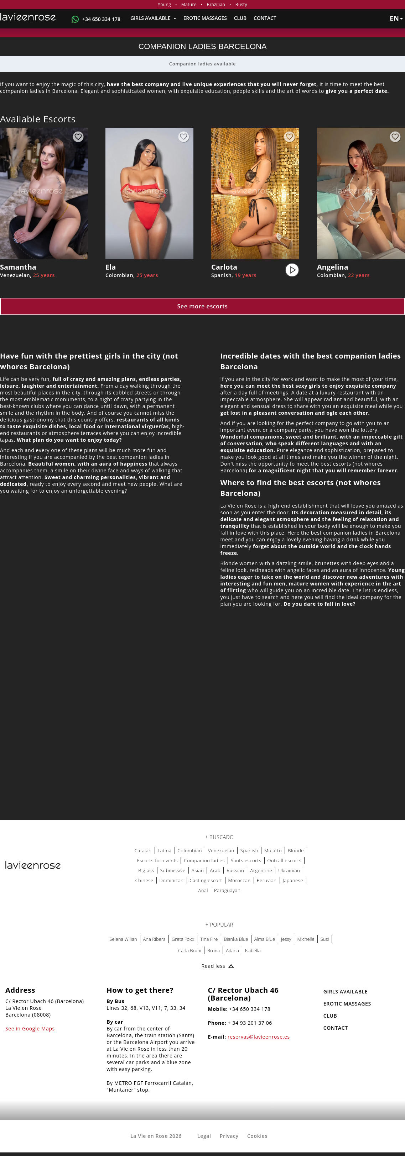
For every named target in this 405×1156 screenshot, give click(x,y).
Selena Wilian (123, 939)
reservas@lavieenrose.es (259, 1036)
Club (240, 18)
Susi (325, 939)
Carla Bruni (189, 950)
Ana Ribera (154, 939)
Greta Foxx (183, 939)
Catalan (143, 850)
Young (164, 4)
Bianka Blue (236, 939)
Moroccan (239, 880)
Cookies (257, 1136)
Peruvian (267, 880)
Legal (204, 1136)
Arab (215, 870)
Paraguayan (227, 890)
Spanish (249, 850)
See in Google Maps (30, 1028)
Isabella (253, 950)
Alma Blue (264, 939)
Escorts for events (157, 860)
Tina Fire (209, 939)
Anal (203, 890)
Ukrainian (289, 870)
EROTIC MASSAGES (205, 18)
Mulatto (273, 850)
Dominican (172, 880)
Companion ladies (204, 860)
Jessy (286, 939)
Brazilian (216, 4)
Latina (165, 850)
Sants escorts (246, 860)
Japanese (293, 880)
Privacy (229, 1136)
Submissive (173, 870)
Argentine (261, 870)
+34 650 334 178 (101, 19)
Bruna (213, 950)
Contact (265, 18)
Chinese (144, 880)
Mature (189, 4)
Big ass (146, 870)
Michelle (305, 939)
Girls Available (153, 18)
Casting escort (206, 880)
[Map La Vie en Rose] (202, 726)
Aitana (232, 950)
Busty (241, 4)
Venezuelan (221, 850)
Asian (198, 870)
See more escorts (202, 306)
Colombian (190, 850)
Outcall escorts (285, 860)
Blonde (296, 850)
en (396, 18)
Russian (235, 870)
